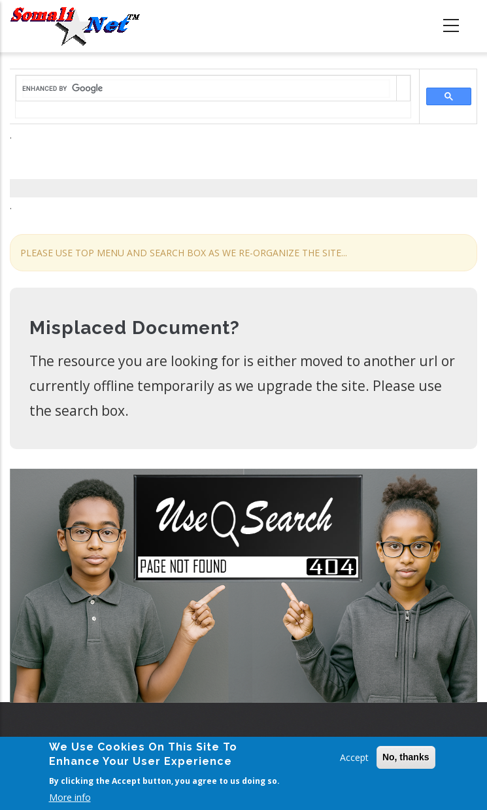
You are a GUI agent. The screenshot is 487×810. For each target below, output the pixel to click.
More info (70, 797)
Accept (354, 757)
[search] (206, 88)
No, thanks (405, 757)
